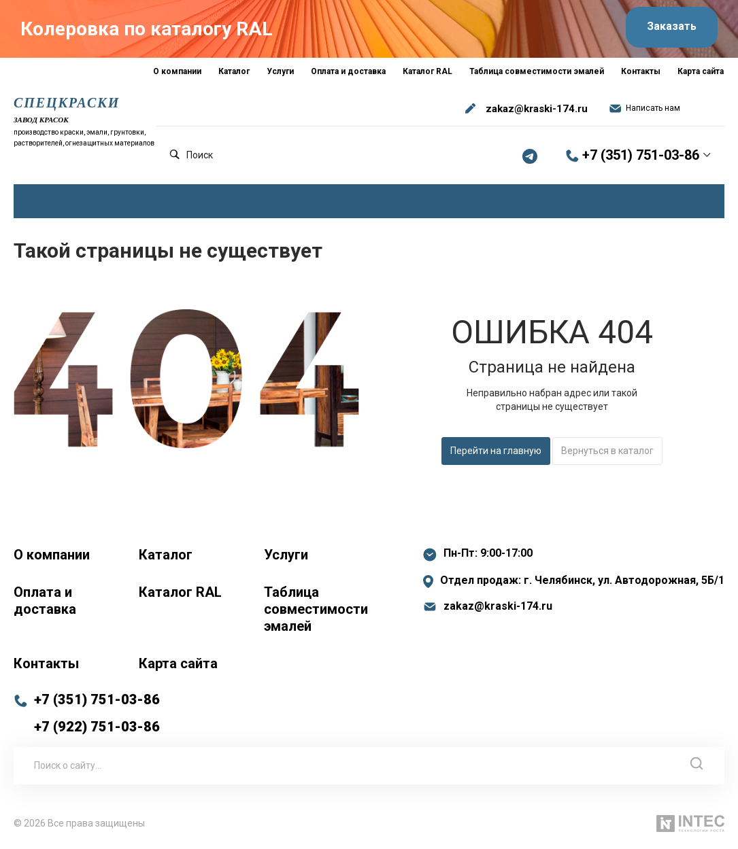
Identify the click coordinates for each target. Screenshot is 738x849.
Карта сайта (178, 663)
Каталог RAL (180, 592)
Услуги (286, 555)
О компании (52, 555)
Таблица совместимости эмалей (316, 609)
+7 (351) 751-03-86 (640, 156)
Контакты (46, 663)
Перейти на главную (495, 450)
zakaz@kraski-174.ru (537, 109)
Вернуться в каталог (607, 450)
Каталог (165, 555)
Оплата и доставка (45, 600)
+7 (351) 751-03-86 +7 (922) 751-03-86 (97, 713)
